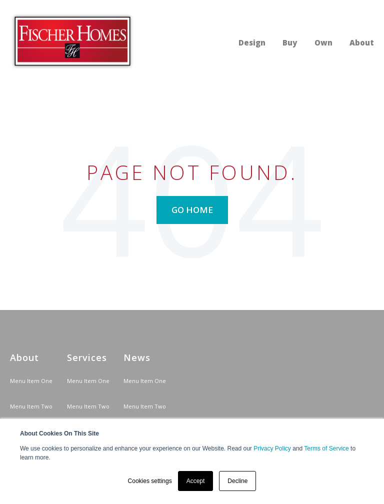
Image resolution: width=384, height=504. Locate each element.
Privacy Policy (272, 448)
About (362, 43)
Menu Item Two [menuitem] (31, 406)
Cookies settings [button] (150, 481)
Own (323, 43)
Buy (289, 43)
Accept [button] (195, 481)
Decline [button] (238, 481)
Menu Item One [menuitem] (31, 380)
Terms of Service (326, 448)
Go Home (192, 210)
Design (252, 43)
